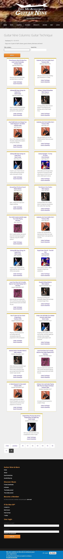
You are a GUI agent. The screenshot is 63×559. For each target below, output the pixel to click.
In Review (6, 487)
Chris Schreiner (45, 157)
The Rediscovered (8, 490)
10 (22, 445)
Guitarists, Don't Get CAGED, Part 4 (45, 122)
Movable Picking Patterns (45, 282)
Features (27, 25)
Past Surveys (7, 512)
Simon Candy (17, 93)
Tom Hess (17, 220)
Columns (19, 25)
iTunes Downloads (8, 484)
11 (27, 445)
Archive (45, 25)
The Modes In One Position (45, 187)
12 (32, 445)
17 (6, 450)
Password (7, 529)
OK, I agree (45, 556)
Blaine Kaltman (17, 188)
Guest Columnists (17, 83)
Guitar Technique (17, 82)
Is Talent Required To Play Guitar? (17, 384)
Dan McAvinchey (8, 475)
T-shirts (6, 515)
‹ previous (14, 445)
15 (47, 445)
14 (42, 445)
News (11, 25)
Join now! (29, 499)
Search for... (34, 47)
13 (37, 445)
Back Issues (7, 510)
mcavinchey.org (8, 478)
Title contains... (8, 47)
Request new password (10, 533)
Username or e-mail (9, 523)
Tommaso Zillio (18, 63)
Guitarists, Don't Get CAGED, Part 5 (45, 217)
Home (5, 25)
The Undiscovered (8, 493)
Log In (58, 25)
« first (7, 445)
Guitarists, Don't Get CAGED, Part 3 (45, 60)
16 (52, 445)
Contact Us (7, 507)
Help (51, 25)
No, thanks (53, 556)
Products (36, 25)
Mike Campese (45, 92)
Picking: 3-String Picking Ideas (45, 90)
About (5, 472)
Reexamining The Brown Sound (18, 187)
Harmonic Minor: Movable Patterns (17, 350)
